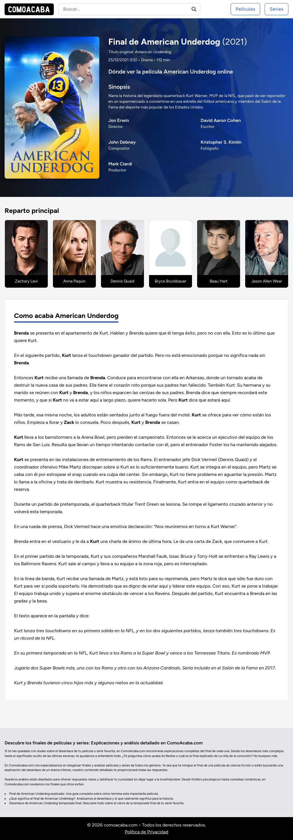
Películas (245, 9)
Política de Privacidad (146, 832)
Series (277, 9)
